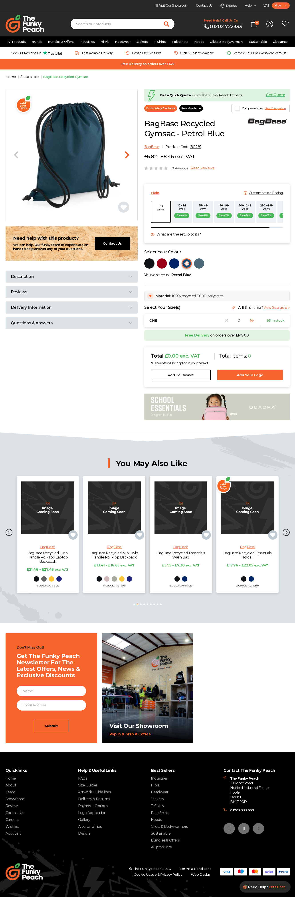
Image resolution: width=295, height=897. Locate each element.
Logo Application (92, 813)
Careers (12, 820)
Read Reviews (202, 168)
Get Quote (275, 95)
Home (11, 77)
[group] (35, 53)
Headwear (123, 42)
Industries (87, 42)
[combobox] (281, 5)
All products (161, 847)
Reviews (12, 806)
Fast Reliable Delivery (97, 53)
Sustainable (258, 42)
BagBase (151, 147)
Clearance (280, 42)
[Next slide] (127, 154)
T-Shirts (160, 42)
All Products (17, 42)
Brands (37, 42)
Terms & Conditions (195, 869)
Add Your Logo (250, 375)
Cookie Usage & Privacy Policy (158, 874)
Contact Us (112, 243)
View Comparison (275, 108)
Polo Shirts (180, 42)
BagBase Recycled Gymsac (65, 77)
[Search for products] (169, 24)
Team (10, 792)
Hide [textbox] (278, 5)
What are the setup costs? (178, 234)
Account (13, 834)
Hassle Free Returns (146, 53)
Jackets (142, 42)
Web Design (201, 874)
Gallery (84, 820)
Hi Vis (105, 42)
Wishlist (12, 827)
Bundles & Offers (60, 42)
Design (84, 833)
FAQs (82, 778)
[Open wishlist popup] (285, 24)
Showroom (15, 799)
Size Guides (87, 785)
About (11, 785)
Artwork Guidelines (94, 792)
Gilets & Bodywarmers (226, 42)
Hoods (199, 42)
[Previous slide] (16, 154)
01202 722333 (242, 810)
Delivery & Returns (94, 799)
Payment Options (93, 806)
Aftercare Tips (89, 826)
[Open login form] (269, 24)
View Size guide (276, 307)
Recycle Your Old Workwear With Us (259, 53)
